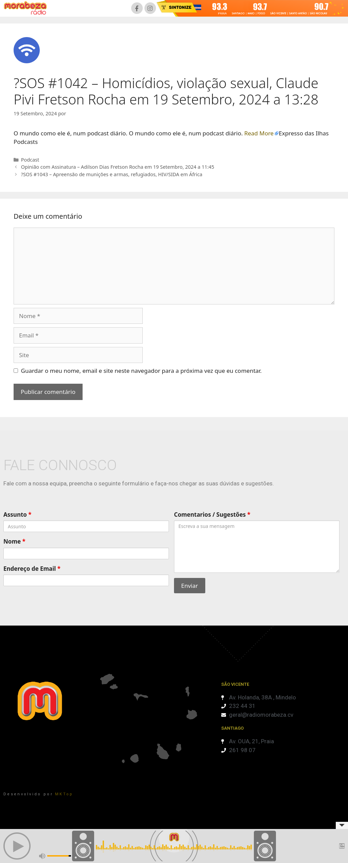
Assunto (17, 514)
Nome (14, 541)
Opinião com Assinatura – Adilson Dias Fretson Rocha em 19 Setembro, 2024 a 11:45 (117, 167)
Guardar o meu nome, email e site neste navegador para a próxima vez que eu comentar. (141, 371)
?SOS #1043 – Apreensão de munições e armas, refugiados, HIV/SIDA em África (112, 174)
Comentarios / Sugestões (212, 514)
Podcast (30, 159)
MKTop (64, 794)
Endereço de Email (31, 568)
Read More (259, 133)
